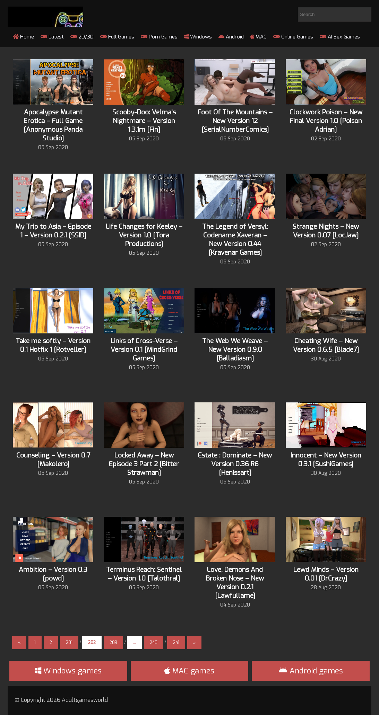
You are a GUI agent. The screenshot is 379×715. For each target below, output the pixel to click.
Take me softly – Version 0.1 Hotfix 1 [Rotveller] (53, 345)
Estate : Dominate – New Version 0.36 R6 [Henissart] (235, 464)
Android (231, 36)
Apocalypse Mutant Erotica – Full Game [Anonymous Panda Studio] (53, 125)
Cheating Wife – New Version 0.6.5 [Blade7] (326, 345)
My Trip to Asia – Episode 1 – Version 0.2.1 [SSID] (53, 230)
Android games (311, 671)
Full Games (117, 36)
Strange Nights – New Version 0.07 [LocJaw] (326, 230)
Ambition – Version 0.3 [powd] (53, 574)
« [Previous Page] (19, 642)
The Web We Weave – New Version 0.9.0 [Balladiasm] (235, 350)
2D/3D (82, 36)
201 (69, 642)
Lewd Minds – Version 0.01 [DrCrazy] (326, 574)
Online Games (293, 36)
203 (113, 642)
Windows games (68, 671)
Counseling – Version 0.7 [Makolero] (53, 459)
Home (23, 36)
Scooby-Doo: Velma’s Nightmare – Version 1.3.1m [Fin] (144, 121)
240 (153, 642)
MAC (258, 36)
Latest (52, 36)
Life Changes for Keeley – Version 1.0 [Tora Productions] (144, 235)
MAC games (189, 671)
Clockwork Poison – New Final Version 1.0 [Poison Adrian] (326, 121)
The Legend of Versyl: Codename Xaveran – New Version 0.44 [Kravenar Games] (235, 239)
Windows (198, 36)
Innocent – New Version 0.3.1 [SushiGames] (326, 459)
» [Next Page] (194, 642)
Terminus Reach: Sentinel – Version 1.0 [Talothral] (144, 574)
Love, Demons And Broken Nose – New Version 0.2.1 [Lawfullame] (235, 582)
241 (176, 642)
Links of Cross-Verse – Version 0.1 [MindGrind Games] (144, 350)
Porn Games (159, 36)
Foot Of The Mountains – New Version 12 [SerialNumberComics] (235, 121)
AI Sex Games (340, 36)
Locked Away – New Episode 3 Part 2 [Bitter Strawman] (144, 464)
